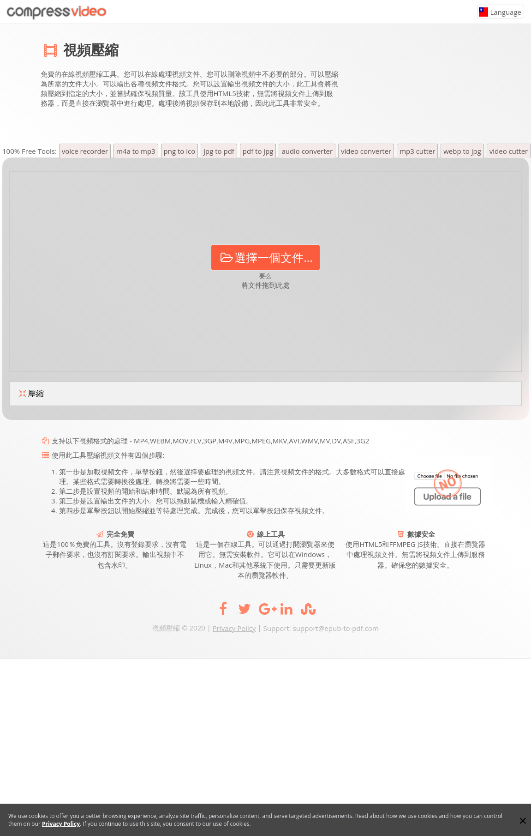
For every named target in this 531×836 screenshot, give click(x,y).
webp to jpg (462, 151)
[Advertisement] (417, 86)
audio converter (307, 151)
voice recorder (85, 151)
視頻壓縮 (91, 49)
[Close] (523, 821)
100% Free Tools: (30, 151)
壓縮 (30, 393)
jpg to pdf (218, 151)
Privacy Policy (234, 628)
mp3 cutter (417, 151)
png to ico (180, 151)
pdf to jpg (258, 151)
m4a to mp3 (135, 151)
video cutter (508, 151)
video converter (366, 151)
